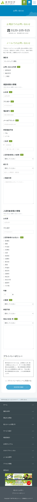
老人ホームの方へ (18, 490)
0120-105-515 (20, 30)
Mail (29, 3)
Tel (24, 3)
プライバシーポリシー (18, 493)
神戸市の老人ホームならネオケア (9, 399)
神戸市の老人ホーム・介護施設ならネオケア (22, 498)
